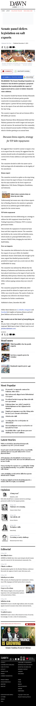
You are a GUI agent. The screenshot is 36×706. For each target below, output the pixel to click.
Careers (20, 671)
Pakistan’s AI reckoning (17, 507)
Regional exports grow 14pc (20, 366)
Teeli (2, 701)
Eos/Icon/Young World (7, 694)
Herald (3, 699)
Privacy (3, 673)
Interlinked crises (6, 555)
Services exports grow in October (19, 356)
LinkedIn (21, 310)
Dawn (19, 679)
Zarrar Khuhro (14, 520)
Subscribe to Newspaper (24, 662)
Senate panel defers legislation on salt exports (14, 33)
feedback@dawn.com (8, 328)
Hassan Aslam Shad (15, 510)
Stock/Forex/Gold (6, 681)
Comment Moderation (6, 675)
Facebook (4, 312)
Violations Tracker (16, 11)
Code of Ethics (5, 667)
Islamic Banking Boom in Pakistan (18, 648)
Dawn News (21, 690)
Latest (8, 11)
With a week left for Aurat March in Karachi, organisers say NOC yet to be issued (15, 444)
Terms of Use (4, 671)
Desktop (3, 686)
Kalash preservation (7, 577)
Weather (3, 684)
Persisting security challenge (19, 537)
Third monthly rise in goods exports (20, 345)
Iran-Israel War (28, 11)
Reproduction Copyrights (25, 664)
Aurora (20, 688)
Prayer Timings (5, 679)
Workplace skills (15, 527)
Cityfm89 (3, 696)
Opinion (5, 489)
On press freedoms (7, 588)
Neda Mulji (13, 530)
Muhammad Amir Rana (16, 540)
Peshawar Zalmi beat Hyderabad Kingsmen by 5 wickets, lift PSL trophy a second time (16, 481)
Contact (3, 662)
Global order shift (11, 416)
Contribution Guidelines (7, 664)
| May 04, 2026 (17, 7)
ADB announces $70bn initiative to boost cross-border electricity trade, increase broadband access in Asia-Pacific (18, 459)
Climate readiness (6, 566)
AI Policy (3, 669)
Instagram (27, 310)
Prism (19, 681)
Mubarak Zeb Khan (6, 43)
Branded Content (23, 669)
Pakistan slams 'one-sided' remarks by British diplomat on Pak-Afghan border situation (18, 406)
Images (20, 684)
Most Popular (8, 385)
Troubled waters (6, 612)
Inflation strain (5, 601)
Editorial (6, 549)
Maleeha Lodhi (14, 497)
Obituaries (21, 673)
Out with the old (15, 517)
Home (3, 11)
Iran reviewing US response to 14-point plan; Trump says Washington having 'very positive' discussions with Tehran (17, 467)
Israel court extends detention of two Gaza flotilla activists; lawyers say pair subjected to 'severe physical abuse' (17, 451)
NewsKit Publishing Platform (24, 697)
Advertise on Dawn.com (24, 667)
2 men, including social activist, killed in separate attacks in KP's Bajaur (16, 474)
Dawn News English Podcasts (11, 623)
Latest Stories (8, 439)
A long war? (14, 493)
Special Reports (22, 686)
